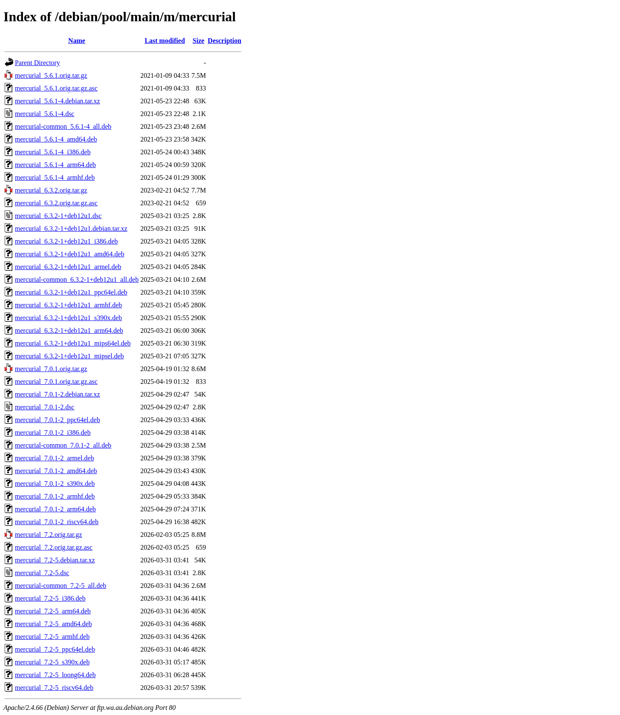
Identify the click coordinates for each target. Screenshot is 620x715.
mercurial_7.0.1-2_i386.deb (53, 432)
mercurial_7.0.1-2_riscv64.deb (57, 521)
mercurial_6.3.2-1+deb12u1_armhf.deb (68, 305)
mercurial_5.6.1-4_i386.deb (53, 152)
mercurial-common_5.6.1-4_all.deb (63, 126)
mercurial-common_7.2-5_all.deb (60, 585)
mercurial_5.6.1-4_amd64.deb (56, 139)
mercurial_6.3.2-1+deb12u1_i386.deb (66, 241)
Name (76, 40)
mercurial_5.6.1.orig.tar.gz (51, 75)
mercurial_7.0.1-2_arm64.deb (55, 509)
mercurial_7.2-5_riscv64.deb (54, 687)
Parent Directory (37, 62)
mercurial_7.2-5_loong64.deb (55, 674)
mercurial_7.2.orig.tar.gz (48, 534)
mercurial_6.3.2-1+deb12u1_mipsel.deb (69, 356)
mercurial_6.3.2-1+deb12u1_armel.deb (68, 266)
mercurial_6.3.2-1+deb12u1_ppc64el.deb (71, 292)
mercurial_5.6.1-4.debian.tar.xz (57, 101)
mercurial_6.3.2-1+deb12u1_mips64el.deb (73, 343)
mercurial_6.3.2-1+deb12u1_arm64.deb (69, 330)
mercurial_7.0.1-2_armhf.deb (55, 496)
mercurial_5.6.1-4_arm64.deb (55, 164)
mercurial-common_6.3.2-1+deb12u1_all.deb (77, 279)
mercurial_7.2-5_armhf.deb (52, 636)
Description (224, 40)
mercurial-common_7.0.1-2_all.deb (63, 445)
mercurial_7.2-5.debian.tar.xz (55, 560)
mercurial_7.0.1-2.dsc (44, 407)
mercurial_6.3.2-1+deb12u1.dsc (58, 215)
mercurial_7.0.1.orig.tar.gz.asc (56, 381)
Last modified (164, 40)
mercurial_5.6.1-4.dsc (44, 113)
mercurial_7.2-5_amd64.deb (53, 623)
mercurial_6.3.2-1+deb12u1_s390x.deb (68, 317)
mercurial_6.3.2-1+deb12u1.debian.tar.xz (71, 228)
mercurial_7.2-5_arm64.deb (53, 611)
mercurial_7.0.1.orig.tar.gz (51, 368)
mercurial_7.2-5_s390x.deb (52, 662)
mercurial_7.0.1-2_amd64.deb (56, 470)
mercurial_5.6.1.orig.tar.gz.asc (56, 88)
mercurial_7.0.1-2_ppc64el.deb (57, 419)
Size (198, 40)
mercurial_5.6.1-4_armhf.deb (55, 177)
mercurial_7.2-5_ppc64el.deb (55, 649)
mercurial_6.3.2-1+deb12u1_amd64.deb (69, 254)
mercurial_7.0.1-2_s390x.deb (55, 483)
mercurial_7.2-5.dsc (42, 572)
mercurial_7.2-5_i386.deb (50, 598)
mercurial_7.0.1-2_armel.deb (54, 458)
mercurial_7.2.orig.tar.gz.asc (54, 547)
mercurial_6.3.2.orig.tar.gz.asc (56, 203)
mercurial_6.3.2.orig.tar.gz (51, 190)
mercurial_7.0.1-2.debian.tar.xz (57, 394)
